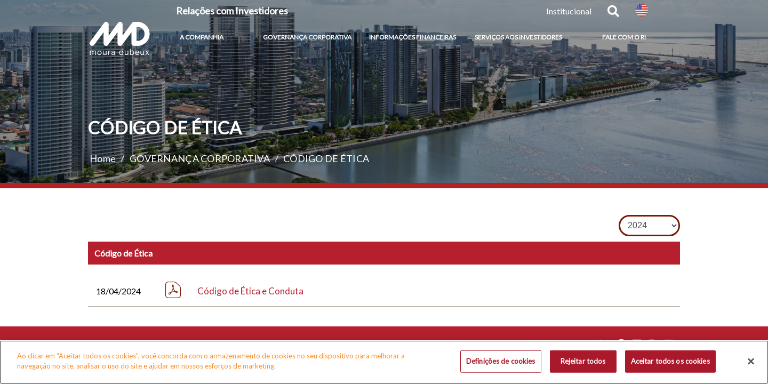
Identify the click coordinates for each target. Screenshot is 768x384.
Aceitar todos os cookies (670, 361)
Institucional (568, 11)
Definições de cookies (500, 361)
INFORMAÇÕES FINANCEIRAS (412, 37)
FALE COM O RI (624, 37)
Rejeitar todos (583, 361)
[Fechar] (751, 362)
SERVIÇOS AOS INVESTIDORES (518, 37)
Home (103, 158)
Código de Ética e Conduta (250, 291)
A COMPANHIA (201, 37)
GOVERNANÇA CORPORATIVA (307, 37)
